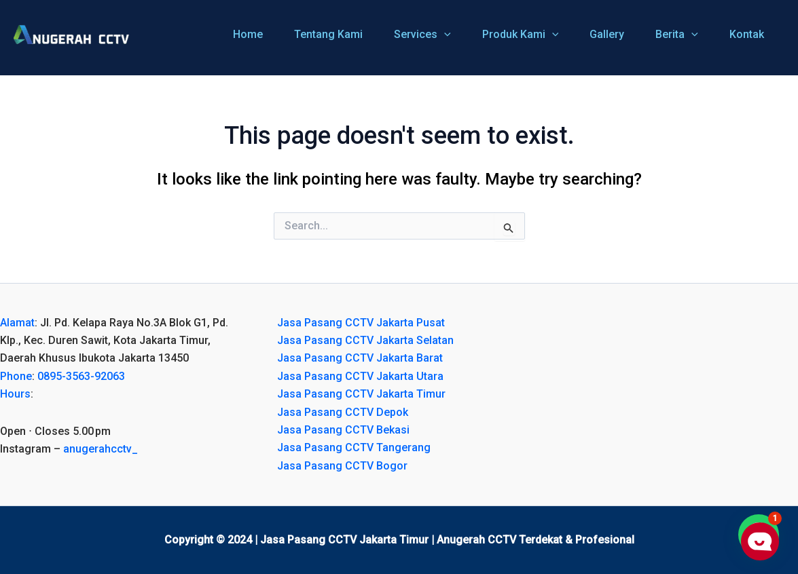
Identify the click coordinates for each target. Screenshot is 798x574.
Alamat (17, 322)
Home (248, 34)
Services (422, 34)
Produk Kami (520, 34)
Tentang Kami (328, 34)
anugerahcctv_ (100, 448)
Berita (676, 34)
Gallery (607, 34)
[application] (444, 34)
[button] (121, 431)
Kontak (746, 34)
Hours (15, 393)
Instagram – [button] (69, 448)
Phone (16, 376)
